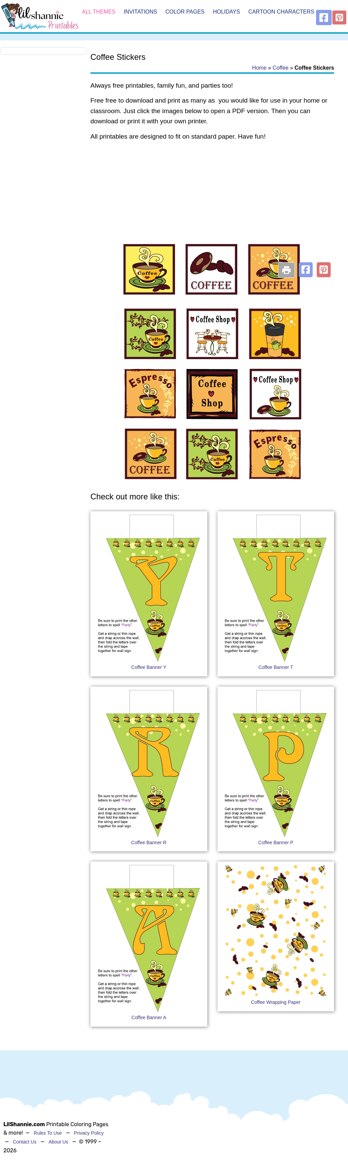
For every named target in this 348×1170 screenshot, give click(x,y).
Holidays (226, 12)
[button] (306, 269)
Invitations (140, 12)
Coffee (281, 68)
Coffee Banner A (149, 1017)
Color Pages (185, 12)
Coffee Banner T (275, 667)
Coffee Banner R (149, 842)
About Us (58, 1142)
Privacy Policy (89, 1133)
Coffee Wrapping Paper (276, 1002)
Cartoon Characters (281, 12)
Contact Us (24, 1142)
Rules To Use (48, 1133)
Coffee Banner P (275, 842)
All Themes (99, 12)
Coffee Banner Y (148, 667)
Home (259, 68)
